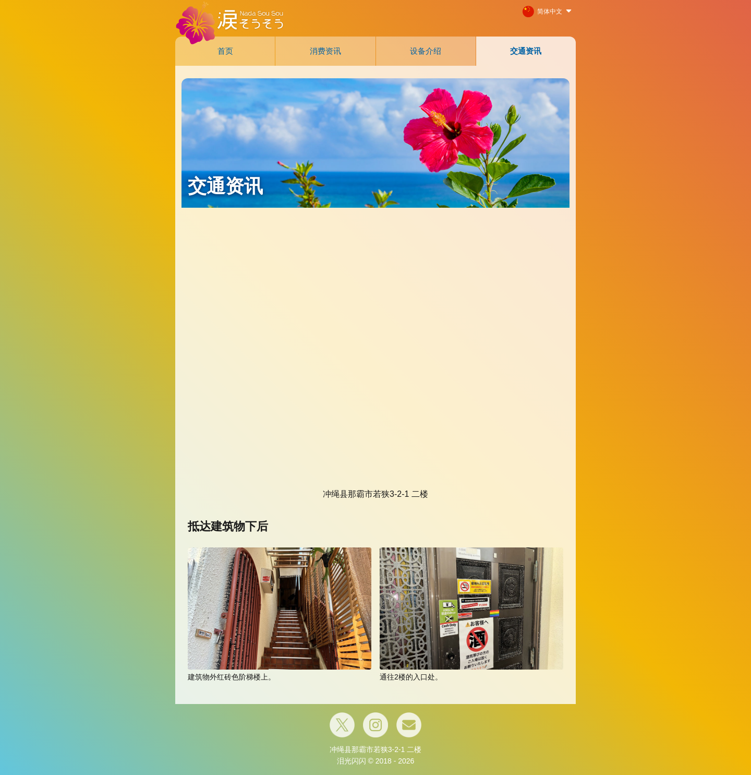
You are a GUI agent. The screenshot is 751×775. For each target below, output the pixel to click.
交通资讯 (525, 50)
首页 (225, 50)
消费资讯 (325, 50)
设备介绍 (425, 50)
